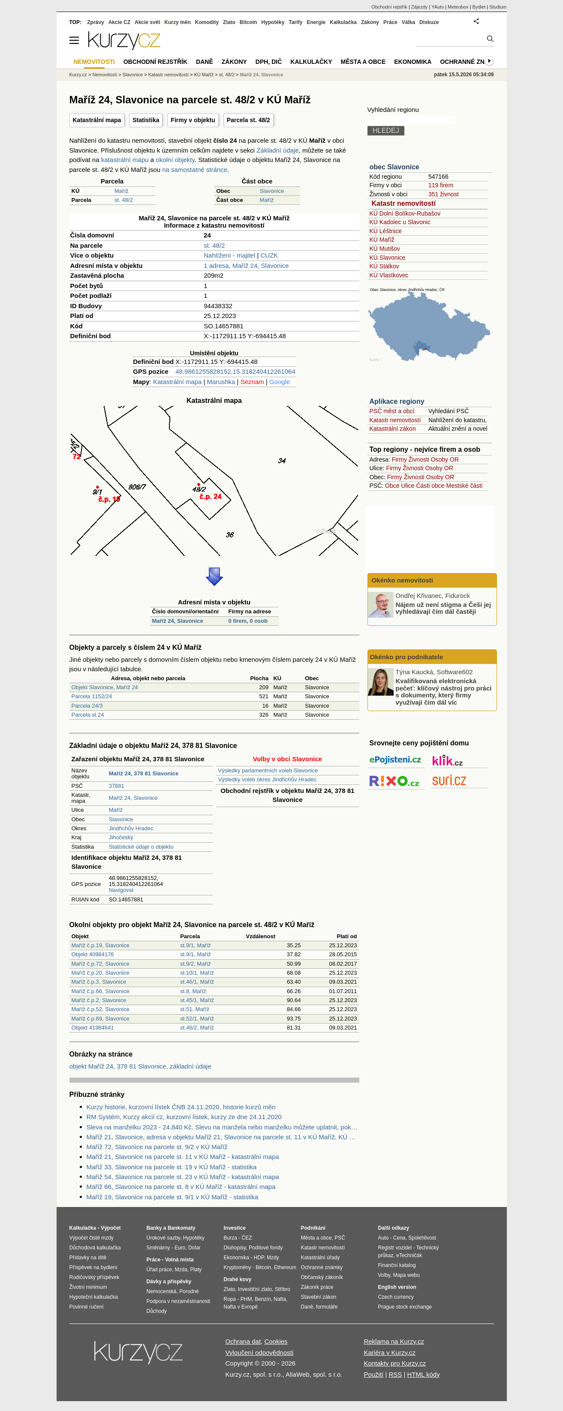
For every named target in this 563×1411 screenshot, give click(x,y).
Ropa (230, 1299)
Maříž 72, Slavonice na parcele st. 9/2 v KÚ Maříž (157, 1146)
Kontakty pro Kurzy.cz (395, 1363)
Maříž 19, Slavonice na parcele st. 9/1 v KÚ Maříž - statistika (173, 1197)
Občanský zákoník (322, 1277)
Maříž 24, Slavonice (177, 621)
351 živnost (443, 194)
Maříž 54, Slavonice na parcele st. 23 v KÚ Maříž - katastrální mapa (183, 1176)
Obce (392, 485)
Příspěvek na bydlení (93, 1267)
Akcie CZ (119, 22)
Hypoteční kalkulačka (93, 1297)
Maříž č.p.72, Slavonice (100, 964)
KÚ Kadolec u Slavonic (400, 222)
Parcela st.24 (88, 715)
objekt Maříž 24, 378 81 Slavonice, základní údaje (140, 1066)
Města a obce (363, 61)
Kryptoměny (237, 1267)
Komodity (207, 22)
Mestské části (464, 485)
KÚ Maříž (382, 239)
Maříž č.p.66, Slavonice (100, 991)
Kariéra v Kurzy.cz (389, 1352)
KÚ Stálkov (384, 266)
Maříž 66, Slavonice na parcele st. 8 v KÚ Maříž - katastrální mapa (181, 1186)
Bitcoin (248, 22)
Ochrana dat (243, 1341)
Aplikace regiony (397, 401)
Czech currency (396, 1297)
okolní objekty (175, 159)
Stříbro (282, 1289)
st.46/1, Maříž (197, 982)
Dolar (194, 1248)
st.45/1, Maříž (197, 1000)
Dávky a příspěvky (169, 1282)
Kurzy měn (177, 22)
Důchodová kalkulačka (95, 1248)
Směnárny (158, 1248)
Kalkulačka (343, 22)
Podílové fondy (266, 1248)
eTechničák (409, 1255)
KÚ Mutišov (385, 248)
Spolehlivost (422, 1238)
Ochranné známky (471, 61)
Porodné (189, 1291)
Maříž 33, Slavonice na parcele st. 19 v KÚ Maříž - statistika (172, 1167)
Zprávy (95, 22)
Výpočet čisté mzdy (91, 1238)
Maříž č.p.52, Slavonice (100, 1009)
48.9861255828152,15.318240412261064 (235, 371)
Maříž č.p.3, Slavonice (99, 982)
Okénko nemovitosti (402, 580)
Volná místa (179, 1260)
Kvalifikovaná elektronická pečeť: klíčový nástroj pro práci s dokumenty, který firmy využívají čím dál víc (444, 691)
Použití (373, 1374)
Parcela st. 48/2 (248, 120)
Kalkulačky (311, 61)
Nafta (280, 1299)
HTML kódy (423, 1374)
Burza (230, 1238)
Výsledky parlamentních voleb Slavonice (268, 770)
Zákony (370, 22)
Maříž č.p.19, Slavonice (100, 945)
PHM (246, 1299)
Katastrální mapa (97, 120)
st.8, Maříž (193, 991)
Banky (154, 1228)
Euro (180, 1248)
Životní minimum (88, 1287)
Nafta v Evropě (241, 1307)
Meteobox (458, 6)
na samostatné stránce (194, 169)
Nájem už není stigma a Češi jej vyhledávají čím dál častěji (443, 607)
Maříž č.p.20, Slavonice (100, 973)
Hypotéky (272, 22)
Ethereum (285, 1267)
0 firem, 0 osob (248, 621)
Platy (196, 1270)
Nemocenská (162, 1291)
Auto (383, 1238)
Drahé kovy (238, 1279)
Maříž (121, 191)
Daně (204, 61)
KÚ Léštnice (386, 231)
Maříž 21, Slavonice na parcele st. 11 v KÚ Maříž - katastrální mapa (183, 1156)
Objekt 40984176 (93, 954)
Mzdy (273, 1258)
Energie (316, 22)
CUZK (269, 255)
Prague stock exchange (405, 1307)
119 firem (440, 185)
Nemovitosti (104, 74)
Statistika (145, 120)
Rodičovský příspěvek (94, 1277)
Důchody (157, 1311)
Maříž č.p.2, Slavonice (99, 1000)
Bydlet (479, 6)
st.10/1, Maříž (197, 973)
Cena (399, 1238)
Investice (235, 1228)
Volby (384, 1275)
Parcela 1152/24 (92, 696)
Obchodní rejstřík (389, 6)
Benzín (263, 1299)
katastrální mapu (125, 159)
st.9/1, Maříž (195, 945)
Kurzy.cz (78, 74)
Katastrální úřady (320, 1258)
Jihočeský (121, 837)
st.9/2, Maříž (195, 964)
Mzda (181, 1270)
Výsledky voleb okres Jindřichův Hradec (267, 779)
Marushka (221, 381)
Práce (390, 22)
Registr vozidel (395, 1248)
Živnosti (419, 459)
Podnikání (313, 1228)
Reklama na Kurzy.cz (394, 1341)
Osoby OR (445, 459)
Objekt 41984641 (93, 1027)
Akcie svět (147, 22)
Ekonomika (412, 61)
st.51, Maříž (194, 1009)
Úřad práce (159, 1270)
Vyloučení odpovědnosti (260, 1352)
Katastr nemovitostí (404, 203)
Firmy (399, 459)
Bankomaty (182, 1228)
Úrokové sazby (163, 1238)
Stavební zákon (319, 1297)
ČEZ (247, 1238)
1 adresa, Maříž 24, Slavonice (246, 265)
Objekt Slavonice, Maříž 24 (105, 687)
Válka (408, 22)
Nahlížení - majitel (229, 255)
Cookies (275, 1341)
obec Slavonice (395, 167)
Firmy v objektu (193, 120)
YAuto (437, 6)
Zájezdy (419, 6)
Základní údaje (277, 150)
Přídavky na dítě (88, 1258)
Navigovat (121, 890)
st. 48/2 (123, 200)
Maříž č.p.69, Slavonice (100, 1018)
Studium (497, 6)
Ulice (407, 485)
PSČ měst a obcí (392, 411)
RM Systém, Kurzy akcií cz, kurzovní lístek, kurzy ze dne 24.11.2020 (184, 1116)
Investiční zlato (255, 1289)
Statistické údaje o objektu (141, 847)
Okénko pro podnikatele (406, 656)
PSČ (339, 1238)
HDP (259, 1258)
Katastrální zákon (393, 428)
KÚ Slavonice (388, 257)
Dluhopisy (235, 1248)
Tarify (295, 22)
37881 (116, 786)
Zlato (229, 22)
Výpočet (111, 1228)
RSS (395, 1374)
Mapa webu (406, 1275)
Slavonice (272, 191)
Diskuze (429, 22)
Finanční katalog (397, 1265)
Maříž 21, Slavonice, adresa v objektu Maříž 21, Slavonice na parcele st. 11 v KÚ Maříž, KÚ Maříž (223, 1137)
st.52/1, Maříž (197, 1018)
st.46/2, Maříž (197, 1027)
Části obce (430, 485)
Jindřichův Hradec (131, 828)
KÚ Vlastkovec (389, 275)
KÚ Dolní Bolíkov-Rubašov (405, 213)
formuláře (327, 1307)
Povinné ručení (86, 1307)
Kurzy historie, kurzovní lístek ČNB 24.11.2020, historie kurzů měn (181, 1107)
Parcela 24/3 (87, 705)
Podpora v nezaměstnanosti (179, 1301)
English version (397, 1287)
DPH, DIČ (269, 61)
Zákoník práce (317, 1287)
